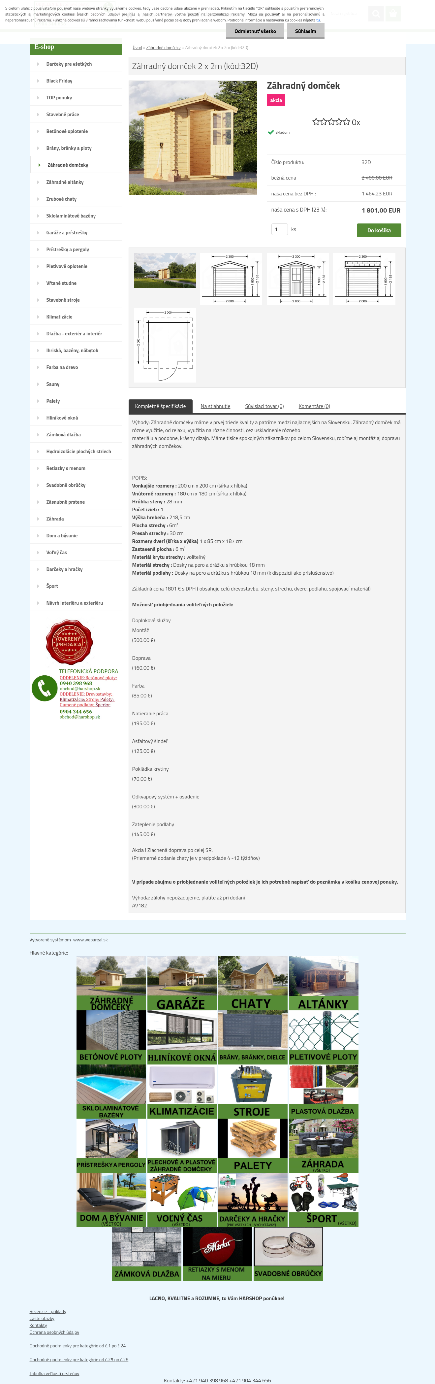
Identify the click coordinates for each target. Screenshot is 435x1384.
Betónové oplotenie (67, 131)
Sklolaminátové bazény (71, 215)
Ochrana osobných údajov (54, 1332)
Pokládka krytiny (150, 769)
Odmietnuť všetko (255, 31)
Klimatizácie (60, 317)
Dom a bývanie (62, 535)
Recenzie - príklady (48, 1311)
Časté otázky (42, 1318)
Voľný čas (57, 552)
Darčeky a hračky (65, 569)
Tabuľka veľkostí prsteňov (54, 1373)
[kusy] (279, 229)
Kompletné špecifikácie (160, 406)
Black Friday (60, 80)
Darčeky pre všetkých (69, 64)
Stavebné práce (63, 114)
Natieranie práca (150, 713)
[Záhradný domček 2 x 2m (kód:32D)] (193, 84)
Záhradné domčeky (68, 165)
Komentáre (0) (314, 406)
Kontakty (38, 1325)
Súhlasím (305, 31)
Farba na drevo (62, 367)
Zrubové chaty (62, 199)
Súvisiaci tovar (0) (264, 406)
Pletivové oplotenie (67, 266)
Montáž (140, 630)
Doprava (141, 658)
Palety (53, 401)
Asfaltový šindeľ (150, 741)
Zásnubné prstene (66, 502)
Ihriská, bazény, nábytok (72, 350)
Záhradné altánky (65, 182)
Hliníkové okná (62, 418)
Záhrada (55, 519)
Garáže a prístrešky (67, 232)
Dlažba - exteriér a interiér (74, 333)
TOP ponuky (59, 97)
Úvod (137, 47)
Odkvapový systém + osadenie (166, 796)
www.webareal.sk (90, 939)
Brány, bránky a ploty (69, 148)
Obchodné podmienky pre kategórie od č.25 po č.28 (79, 1359)
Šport (52, 586)
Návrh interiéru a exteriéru (75, 603)
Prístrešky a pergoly (68, 249)
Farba (138, 686)
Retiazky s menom (66, 468)
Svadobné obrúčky (66, 485)
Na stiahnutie (216, 406)
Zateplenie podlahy (153, 824)
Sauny (53, 384)
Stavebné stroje (63, 300)
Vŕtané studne (62, 283)
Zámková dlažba (64, 434)
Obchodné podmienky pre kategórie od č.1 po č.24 (78, 1345)
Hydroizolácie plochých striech (79, 451)
